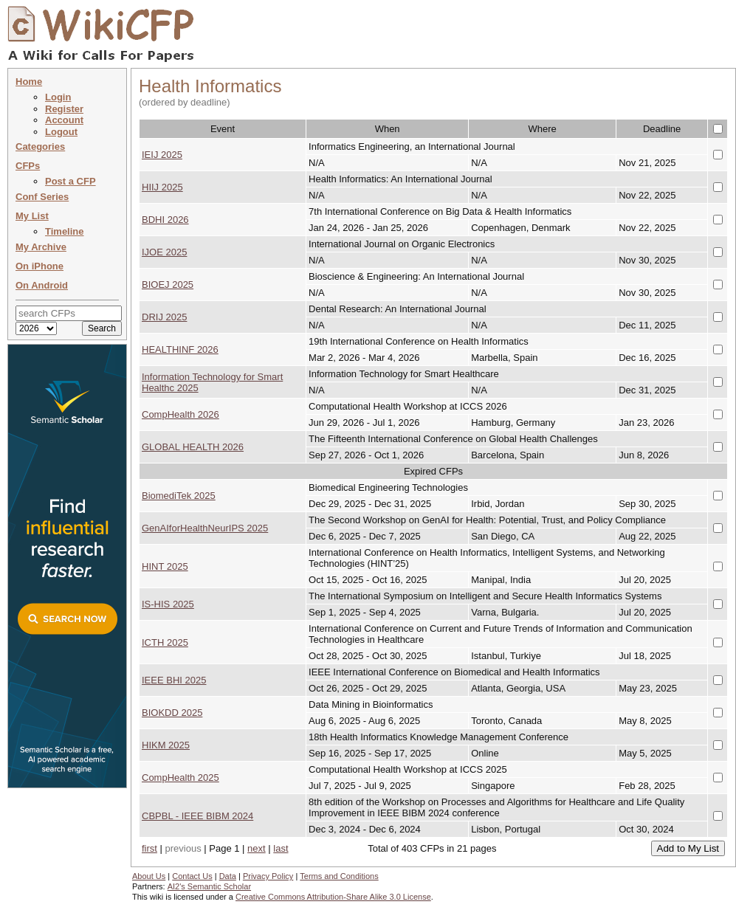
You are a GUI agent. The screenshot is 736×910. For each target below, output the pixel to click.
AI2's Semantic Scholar (209, 886)
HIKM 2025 (166, 745)
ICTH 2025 (165, 642)
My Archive (41, 246)
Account (64, 119)
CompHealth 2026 (180, 414)
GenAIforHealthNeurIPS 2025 (205, 528)
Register (64, 108)
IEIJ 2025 (162, 154)
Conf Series (42, 196)
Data (227, 876)
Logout (61, 131)
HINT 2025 (165, 566)
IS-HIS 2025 (168, 604)
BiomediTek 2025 (179, 495)
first (149, 848)
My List (32, 215)
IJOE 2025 (164, 252)
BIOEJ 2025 (167, 284)
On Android (42, 285)
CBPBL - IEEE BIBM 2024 (197, 815)
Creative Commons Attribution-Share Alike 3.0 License (333, 896)
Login (58, 97)
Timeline (64, 231)
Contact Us (192, 876)
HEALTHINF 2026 (180, 349)
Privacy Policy (268, 876)
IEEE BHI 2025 (174, 680)
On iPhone (39, 266)
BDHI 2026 (165, 219)
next (256, 848)
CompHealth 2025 (180, 777)
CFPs (28, 165)
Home (29, 81)
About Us (148, 876)
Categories (40, 146)
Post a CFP (70, 181)
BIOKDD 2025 (172, 712)
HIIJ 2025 (162, 187)
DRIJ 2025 (164, 317)
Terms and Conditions (339, 876)
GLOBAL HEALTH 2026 (193, 446)
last (280, 848)
